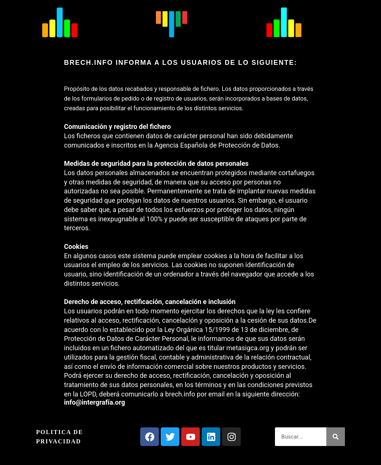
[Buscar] (335, 436)
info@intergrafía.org (94, 402)
